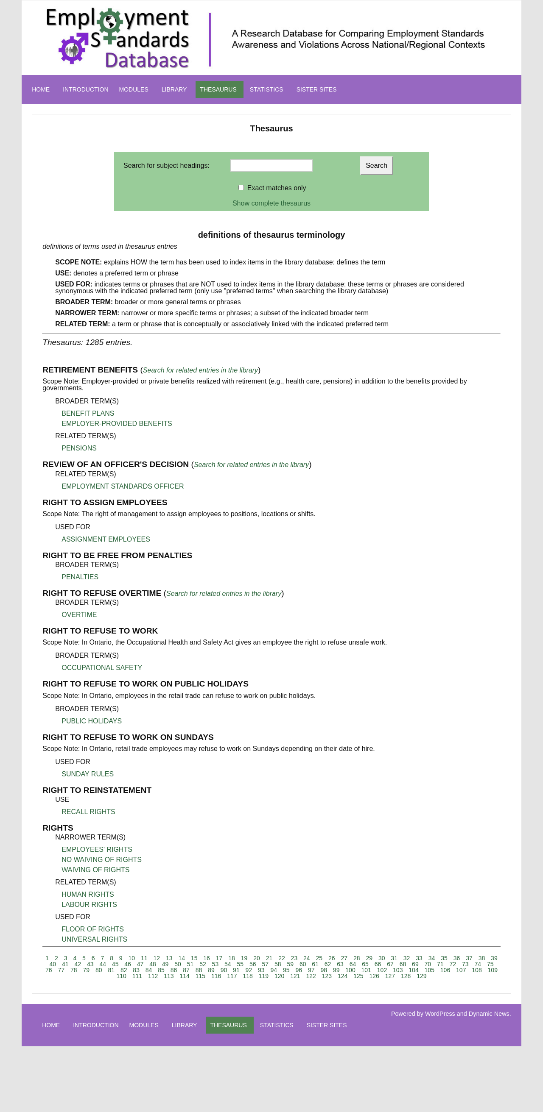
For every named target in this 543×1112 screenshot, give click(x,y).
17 (219, 958)
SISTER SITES (317, 89)
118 (247, 976)
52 (202, 964)
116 (216, 976)
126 (374, 976)
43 (90, 964)
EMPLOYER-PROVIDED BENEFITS (117, 423)
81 (111, 970)
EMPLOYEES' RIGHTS (97, 849)
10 (132, 958)
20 (256, 958)
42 (77, 964)
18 (231, 958)
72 (453, 964)
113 (169, 976)
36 (456, 958)
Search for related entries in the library (200, 370)
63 (340, 964)
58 (277, 964)
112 (153, 976)
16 (206, 958)
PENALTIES (80, 577)
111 (137, 976)
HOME (41, 89)
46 (127, 964)
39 (494, 958)
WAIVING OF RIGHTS (95, 869)
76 (48, 970)
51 (190, 964)
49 (165, 964)
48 (152, 964)
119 (264, 976)
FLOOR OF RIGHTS (93, 929)
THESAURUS (218, 89)
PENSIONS (79, 448)
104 (413, 970)
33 (419, 958)
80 (98, 970)
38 (482, 958)
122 (311, 976)
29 (369, 958)
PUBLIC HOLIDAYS (92, 721)
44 (102, 964)
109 (493, 970)
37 (469, 958)
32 (406, 958)
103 (398, 970)
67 (390, 964)
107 (461, 970)
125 (358, 976)
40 (53, 964)
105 (429, 970)
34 (431, 958)
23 (294, 958)
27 (344, 958)
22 (281, 958)
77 (61, 970)
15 (194, 958)
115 (200, 976)
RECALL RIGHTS (88, 811)
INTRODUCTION (85, 89)
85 (161, 970)
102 (382, 970)
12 (156, 958)
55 (240, 964)
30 (381, 958)
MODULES (133, 89)
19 (244, 958)
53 (215, 964)
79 (86, 970)
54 (227, 964)
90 (224, 970)
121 (295, 976)
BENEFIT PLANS (88, 413)
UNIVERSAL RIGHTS (94, 939)
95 (286, 970)
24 (306, 958)
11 (144, 958)
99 (336, 970)
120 (279, 976)
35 (444, 958)
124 (342, 976)
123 (327, 976)
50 (177, 964)
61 (315, 964)
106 (445, 970)
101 (366, 970)
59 (290, 964)
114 (184, 976)
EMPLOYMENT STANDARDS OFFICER (123, 486)
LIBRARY (174, 89)
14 (181, 958)
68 (403, 964)
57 (265, 964)
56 (252, 964)
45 (115, 964)
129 (421, 976)
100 (350, 970)
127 (390, 976)
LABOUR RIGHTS (89, 904)
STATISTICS (266, 89)
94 (274, 970)
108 (476, 970)
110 (121, 976)
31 (394, 958)
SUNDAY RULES (88, 774)
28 (356, 958)
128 (406, 976)
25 (319, 958)
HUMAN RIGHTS (88, 894)
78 (73, 970)
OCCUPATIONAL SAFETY (102, 667)
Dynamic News (489, 1013)
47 (140, 964)
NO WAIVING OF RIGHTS (102, 859)
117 (232, 976)
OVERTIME (79, 614)
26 (331, 958)
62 (328, 964)
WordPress (440, 1013)
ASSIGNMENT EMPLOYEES (106, 539)
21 (269, 958)
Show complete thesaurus (271, 203)
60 (302, 964)
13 (169, 958)
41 (65, 964)
